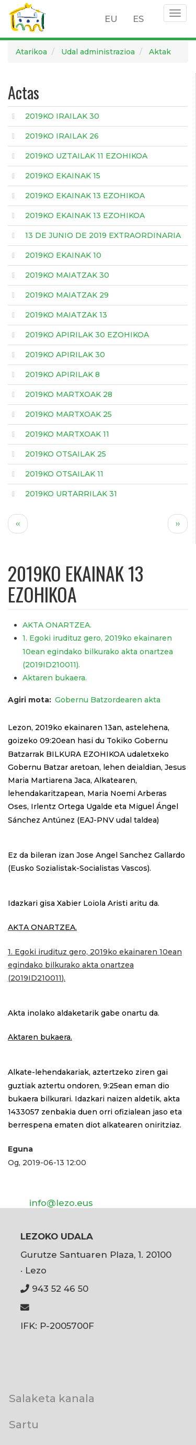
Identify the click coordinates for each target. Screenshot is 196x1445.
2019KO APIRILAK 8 (62, 374)
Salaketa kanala (52, 1398)
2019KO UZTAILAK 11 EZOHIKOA (86, 156)
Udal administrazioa (98, 51)
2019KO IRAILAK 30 (62, 116)
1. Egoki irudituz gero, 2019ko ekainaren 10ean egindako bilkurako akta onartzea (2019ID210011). (97, 651)
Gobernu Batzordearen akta (107, 699)
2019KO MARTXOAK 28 (68, 394)
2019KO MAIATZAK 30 (67, 275)
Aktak (160, 51)
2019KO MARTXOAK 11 (67, 434)
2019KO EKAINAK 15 (62, 175)
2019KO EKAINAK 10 (63, 255)
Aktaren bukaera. (54, 677)
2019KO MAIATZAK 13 (66, 315)
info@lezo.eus (61, 1203)
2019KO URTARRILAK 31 (71, 493)
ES (138, 19)
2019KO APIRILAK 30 (65, 354)
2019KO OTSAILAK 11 (64, 474)
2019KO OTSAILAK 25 (65, 454)
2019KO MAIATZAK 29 (67, 295)
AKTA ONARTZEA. (56, 625)
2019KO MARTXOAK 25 (68, 414)
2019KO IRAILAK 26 (62, 136)
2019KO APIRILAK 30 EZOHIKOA (87, 334)
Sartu (24, 1424)
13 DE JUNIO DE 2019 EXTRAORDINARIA (103, 235)
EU (111, 19)
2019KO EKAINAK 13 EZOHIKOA (85, 195)
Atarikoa (31, 51)
